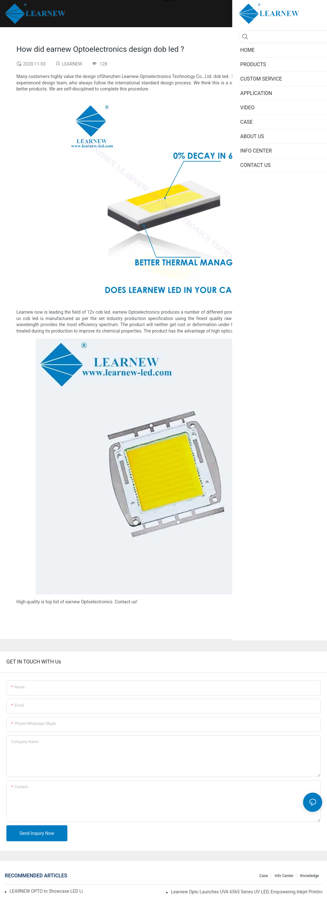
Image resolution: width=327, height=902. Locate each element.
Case (263, 876)
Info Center (284, 876)
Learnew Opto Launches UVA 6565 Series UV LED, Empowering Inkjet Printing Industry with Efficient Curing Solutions (246, 891)
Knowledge (309, 876)
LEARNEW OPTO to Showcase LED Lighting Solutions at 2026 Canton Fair (46, 891)
